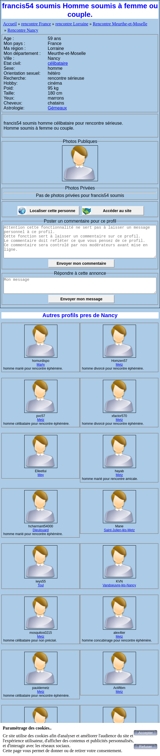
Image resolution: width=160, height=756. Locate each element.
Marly (41, 365)
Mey (41, 475)
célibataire (58, 63)
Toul (41, 585)
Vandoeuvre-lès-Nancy (119, 585)
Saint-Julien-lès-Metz (119, 530)
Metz (119, 365)
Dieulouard (41, 530)
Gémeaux (57, 108)
